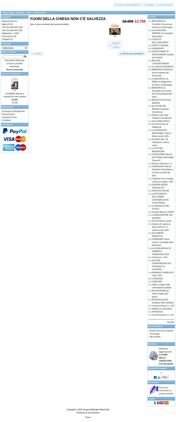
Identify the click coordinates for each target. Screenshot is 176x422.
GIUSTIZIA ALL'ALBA (161, 221)
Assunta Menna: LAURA (163, 212)
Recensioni (40, 13)
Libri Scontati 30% (10, 27)
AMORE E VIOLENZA (162, 309)
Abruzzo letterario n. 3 (162, 163)
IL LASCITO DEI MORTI (163, 67)
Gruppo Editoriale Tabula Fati (96, 409)
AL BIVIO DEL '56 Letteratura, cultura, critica (160, 142)
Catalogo (20, 13)
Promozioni (7, 36)
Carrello (152, 17)
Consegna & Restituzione (13, 111)
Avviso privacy (8, 114)
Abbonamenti (8, 21)
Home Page (8, 13)
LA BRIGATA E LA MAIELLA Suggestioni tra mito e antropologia (162, 82)
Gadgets (6, 39)
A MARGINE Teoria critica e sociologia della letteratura (162, 242)
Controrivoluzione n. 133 (163, 306)
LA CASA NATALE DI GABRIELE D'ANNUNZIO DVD (161, 251)
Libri (29, 13)
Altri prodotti (155, 337)
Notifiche (152, 344)
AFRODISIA (157, 312)
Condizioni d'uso (9, 117)
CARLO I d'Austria (160, 45)
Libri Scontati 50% (10, 30)
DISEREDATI (158, 48)
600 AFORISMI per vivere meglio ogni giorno (160, 294)
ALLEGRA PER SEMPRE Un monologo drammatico (162, 33)
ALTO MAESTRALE (161, 121)
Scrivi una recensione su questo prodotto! (166, 390)
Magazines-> (8, 33)
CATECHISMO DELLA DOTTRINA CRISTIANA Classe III (162, 157)
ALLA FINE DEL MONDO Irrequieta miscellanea (160, 109)
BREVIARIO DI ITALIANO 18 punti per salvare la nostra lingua (162, 24)
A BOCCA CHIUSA (160, 191)
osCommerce (94, 413)
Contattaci (6, 120)
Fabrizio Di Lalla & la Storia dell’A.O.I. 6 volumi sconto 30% (161, 227)
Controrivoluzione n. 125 (163, 315)
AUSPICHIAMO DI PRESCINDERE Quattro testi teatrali (163, 54)
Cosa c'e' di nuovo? (10, 74)
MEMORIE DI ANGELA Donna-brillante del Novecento (162, 72)
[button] (127, 5)
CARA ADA (157, 281)
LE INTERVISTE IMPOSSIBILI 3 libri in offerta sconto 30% (161, 133)
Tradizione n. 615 (160, 257)
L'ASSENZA (157, 278)
